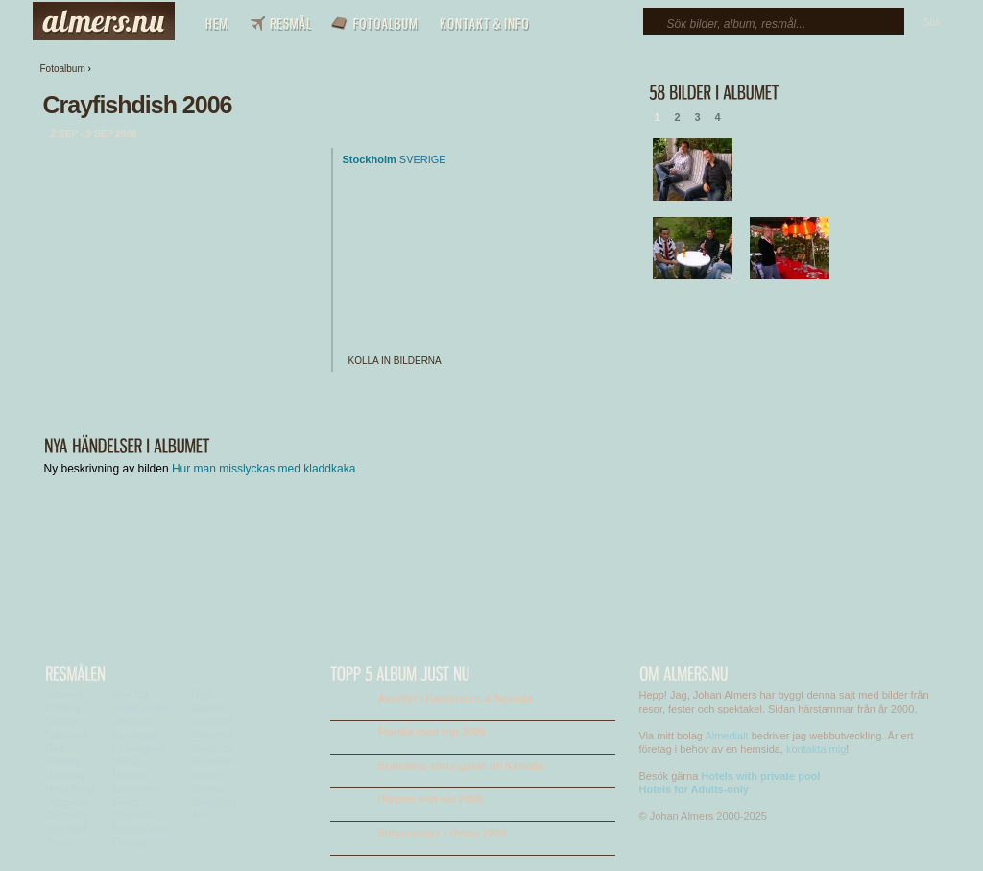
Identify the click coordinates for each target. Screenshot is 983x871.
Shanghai (212, 721)
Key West (66, 829)
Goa (55, 748)
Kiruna (60, 842)
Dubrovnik (67, 735)
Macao (127, 762)
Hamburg (65, 775)
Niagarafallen (141, 829)
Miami (126, 802)
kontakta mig (816, 749)
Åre (199, 816)
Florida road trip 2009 (432, 732)
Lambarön (134, 721)
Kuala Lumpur (143, 708)
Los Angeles (139, 748)
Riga (202, 695)
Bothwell (64, 695)
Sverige (422, 159)
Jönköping (68, 816)
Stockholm (369, 159)
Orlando (130, 842)
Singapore (214, 748)
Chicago (64, 721)
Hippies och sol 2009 (430, 799)
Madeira (130, 775)
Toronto (208, 789)
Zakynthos (214, 802)
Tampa (206, 775)
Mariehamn (137, 789)
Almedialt (726, 735)
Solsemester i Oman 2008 (442, 832)
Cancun (62, 708)
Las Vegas (135, 735)
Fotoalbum (62, 68)
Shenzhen (213, 735)
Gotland (63, 762)
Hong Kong (70, 789)
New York (133, 816)
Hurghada (67, 802)
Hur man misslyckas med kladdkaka (263, 468)
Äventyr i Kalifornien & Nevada (455, 698)
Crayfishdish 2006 (137, 104)
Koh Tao (131, 695)
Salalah (208, 708)
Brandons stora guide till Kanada (460, 765)
